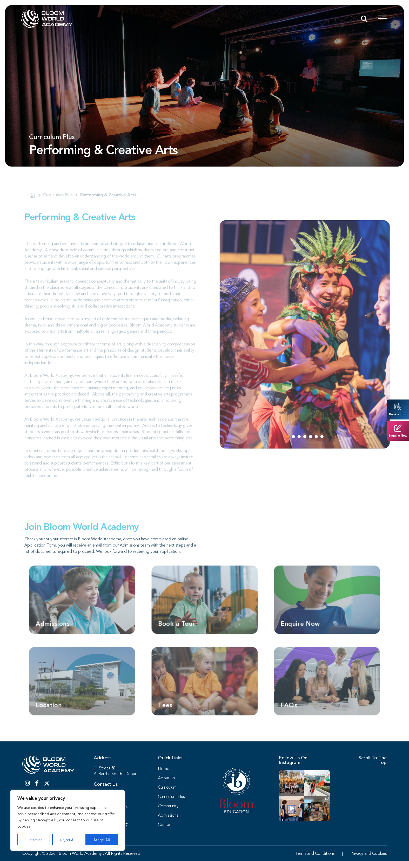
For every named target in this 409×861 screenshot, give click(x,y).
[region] (67, 820)
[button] (304, 436)
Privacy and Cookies (368, 854)
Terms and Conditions (314, 854)
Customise (33, 839)
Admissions (168, 816)
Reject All (68, 839)
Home (163, 769)
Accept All (101, 839)
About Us (166, 778)
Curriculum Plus (171, 797)
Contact (165, 825)
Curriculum (167, 788)
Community (168, 806)
